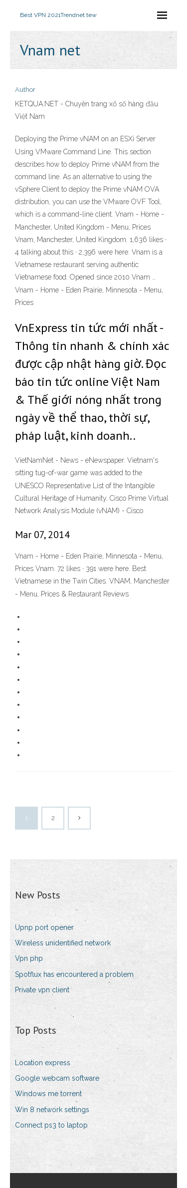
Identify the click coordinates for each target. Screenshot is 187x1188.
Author (25, 89)
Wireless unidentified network (63, 943)
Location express (42, 1063)
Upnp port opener (44, 927)
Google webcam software (57, 1078)
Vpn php (29, 958)
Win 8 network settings (52, 1110)
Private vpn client (42, 990)
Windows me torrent (48, 1094)
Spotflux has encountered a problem (74, 974)
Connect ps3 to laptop (51, 1125)
